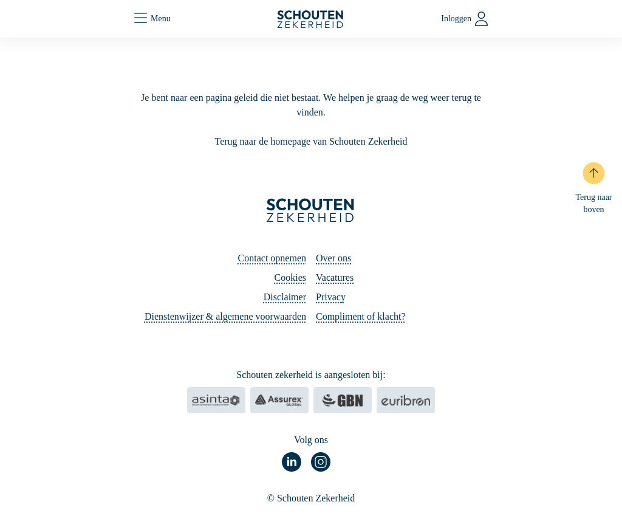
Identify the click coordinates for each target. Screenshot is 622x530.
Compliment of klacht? (361, 316)
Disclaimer (285, 297)
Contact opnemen (272, 258)
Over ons (333, 258)
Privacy (331, 297)
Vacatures (335, 277)
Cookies (290, 277)
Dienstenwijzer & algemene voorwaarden (225, 316)
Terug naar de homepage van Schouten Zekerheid (311, 141)
